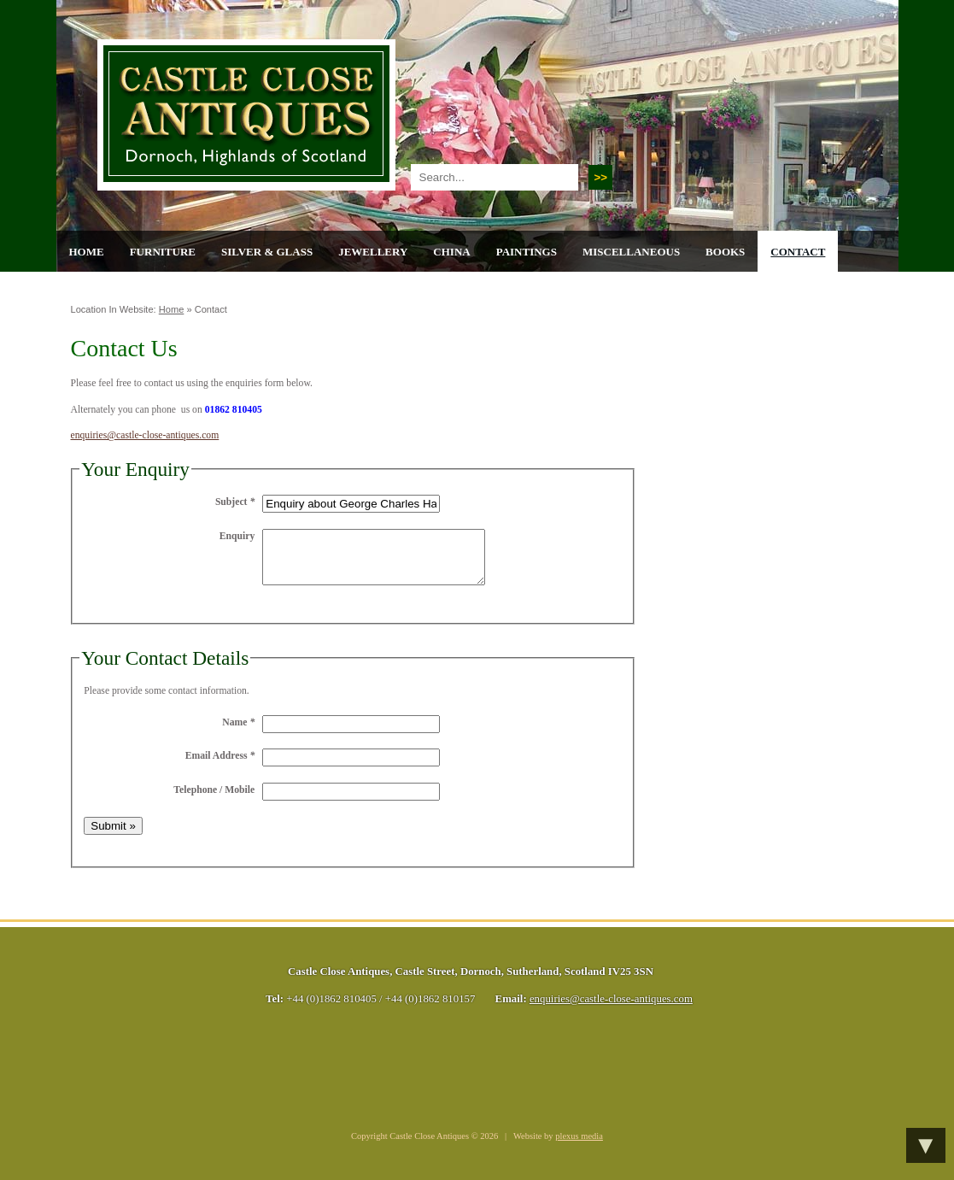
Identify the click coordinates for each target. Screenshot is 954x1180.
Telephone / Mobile (214, 800)
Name (238, 732)
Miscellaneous (631, 251)
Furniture (163, 251)
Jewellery (372, 251)
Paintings (526, 251)
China (451, 251)
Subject (235, 502)
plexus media (579, 1146)
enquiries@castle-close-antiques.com (145, 435)
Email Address (220, 766)
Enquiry (237, 536)
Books (725, 251)
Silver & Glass (267, 251)
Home (86, 251)
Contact (797, 251)
